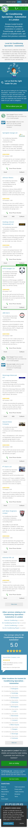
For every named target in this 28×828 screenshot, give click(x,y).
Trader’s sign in (23, 5)
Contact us (4, 794)
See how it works (14, 779)
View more (14, 604)
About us (3, 787)
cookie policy (6, 819)
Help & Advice (5, 791)
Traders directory (19, 791)
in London (14, 620)
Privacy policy (18, 789)
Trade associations (20, 787)
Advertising (4, 789)
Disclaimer (17, 794)
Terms (16, 796)
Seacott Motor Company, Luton (11, 657)
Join (18, 1)
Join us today (14, 763)
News (2, 796)
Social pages (4, 799)
